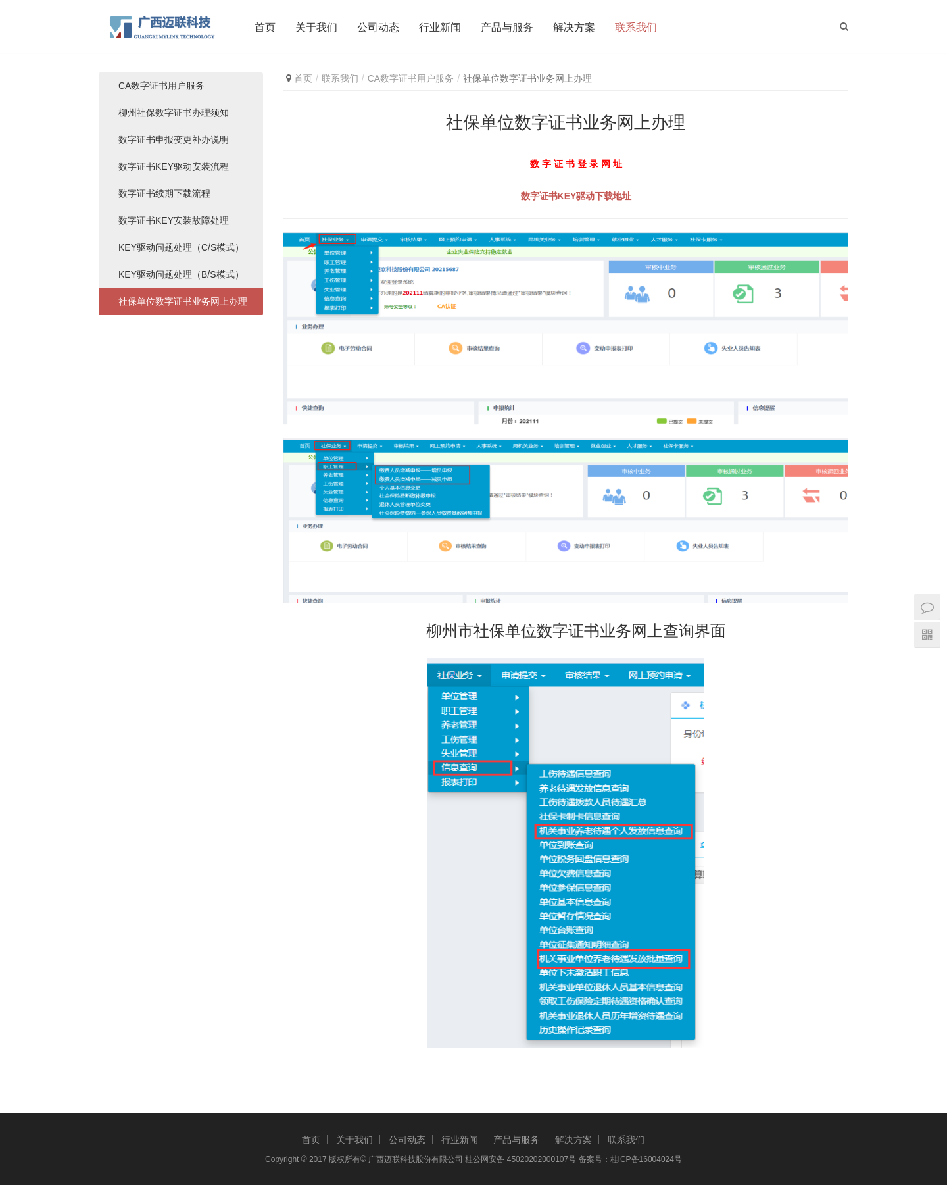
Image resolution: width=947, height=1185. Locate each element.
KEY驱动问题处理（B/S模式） (181, 274)
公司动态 (378, 27)
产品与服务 (507, 27)
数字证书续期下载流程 (164, 193)
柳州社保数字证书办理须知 (173, 112)
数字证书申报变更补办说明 (173, 139)
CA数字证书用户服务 (411, 78)
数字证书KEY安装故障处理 (173, 220)
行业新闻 (440, 27)
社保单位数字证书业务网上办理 (182, 301)
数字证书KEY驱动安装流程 (173, 166)
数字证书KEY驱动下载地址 (576, 196)
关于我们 (316, 27)
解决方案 (574, 27)
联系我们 (636, 27)
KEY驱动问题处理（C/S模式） (181, 247)
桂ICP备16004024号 (646, 1159)
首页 (265, 27)
